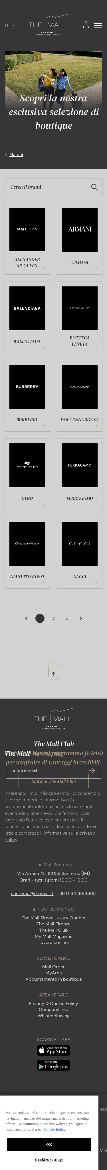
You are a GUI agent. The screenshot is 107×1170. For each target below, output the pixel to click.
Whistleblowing (54, 1016)
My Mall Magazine (53, 936)
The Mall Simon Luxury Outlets (53, 918)
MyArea (53, 973)
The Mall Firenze (53, 924)
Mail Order (53, 967)
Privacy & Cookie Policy (53, 1003)
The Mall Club (53, 930)
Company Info (53, 1009)
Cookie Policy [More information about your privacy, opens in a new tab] (55, 1145)
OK (49, 1159)
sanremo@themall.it (32, 893)
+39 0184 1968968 (76, 893)
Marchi (16, 155)
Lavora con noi (54, 942)
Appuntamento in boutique (53, 979)
